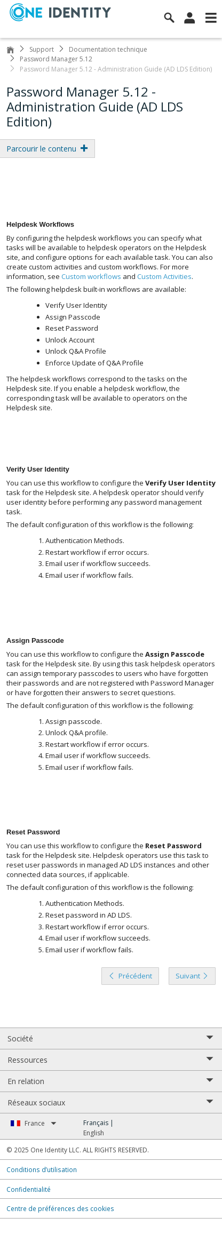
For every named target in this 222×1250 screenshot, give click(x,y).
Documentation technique (108, 49)
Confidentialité (28, 1189)
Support (41, 49)
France (41, 1123)
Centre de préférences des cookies (60, 1208)
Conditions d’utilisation (41, 1169)
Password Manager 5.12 (56, 58)
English (93, 1132)
